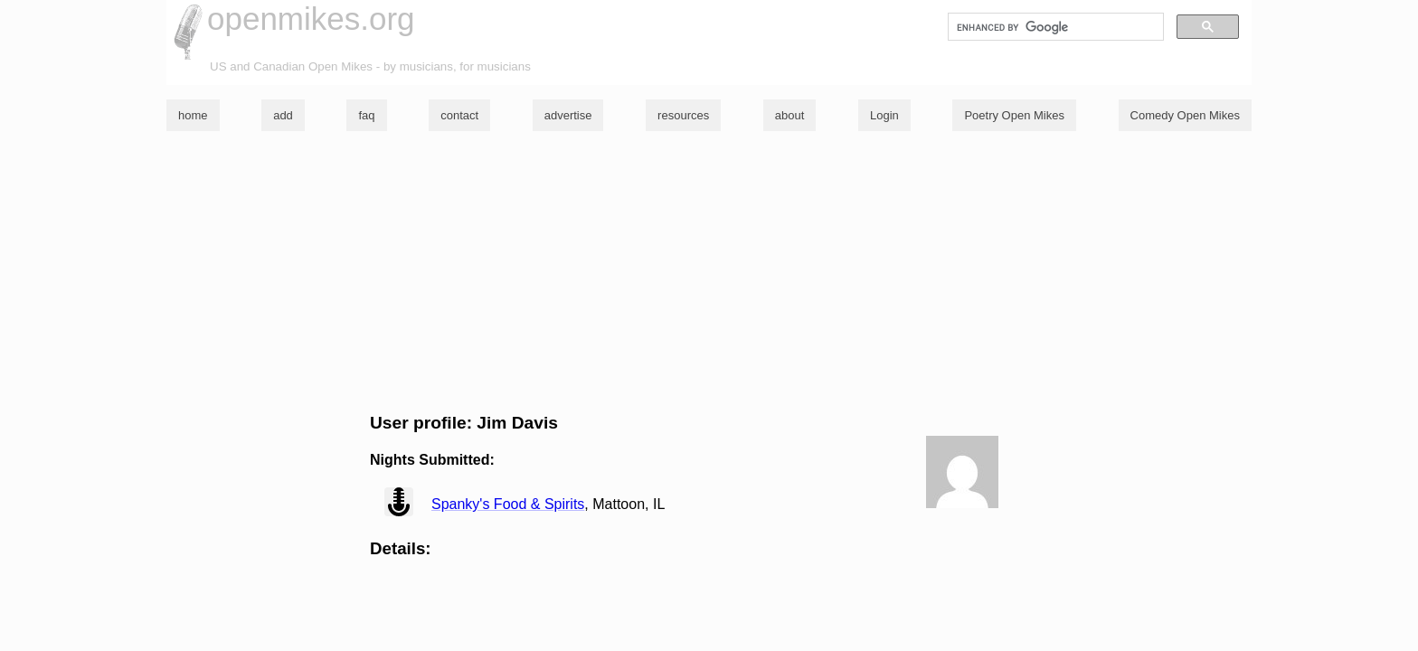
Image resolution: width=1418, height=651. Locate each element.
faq (366, 115)
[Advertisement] (709, 272)
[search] (1054, 27)
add (283, 115)
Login (884, 115)
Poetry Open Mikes (1014, 115)
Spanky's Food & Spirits (507, 504)
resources (683, 115)
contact (459, 115)
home (193, 115)
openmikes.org (311, 18)
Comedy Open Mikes (1185, 115)
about (790, 115)
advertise (568, 115)
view (398, 501)
